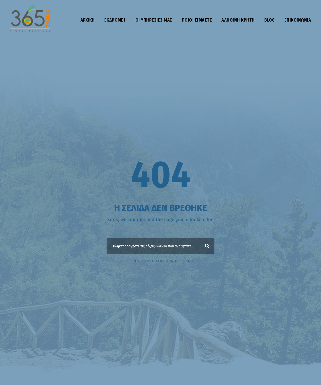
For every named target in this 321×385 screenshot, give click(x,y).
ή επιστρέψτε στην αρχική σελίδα (160, 261)
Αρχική (88, 20)
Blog (269, 20)
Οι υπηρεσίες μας (153, 20)
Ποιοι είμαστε (197, 20)
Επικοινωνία (297, 20)
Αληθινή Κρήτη (238, 20)
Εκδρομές (115, 20)
